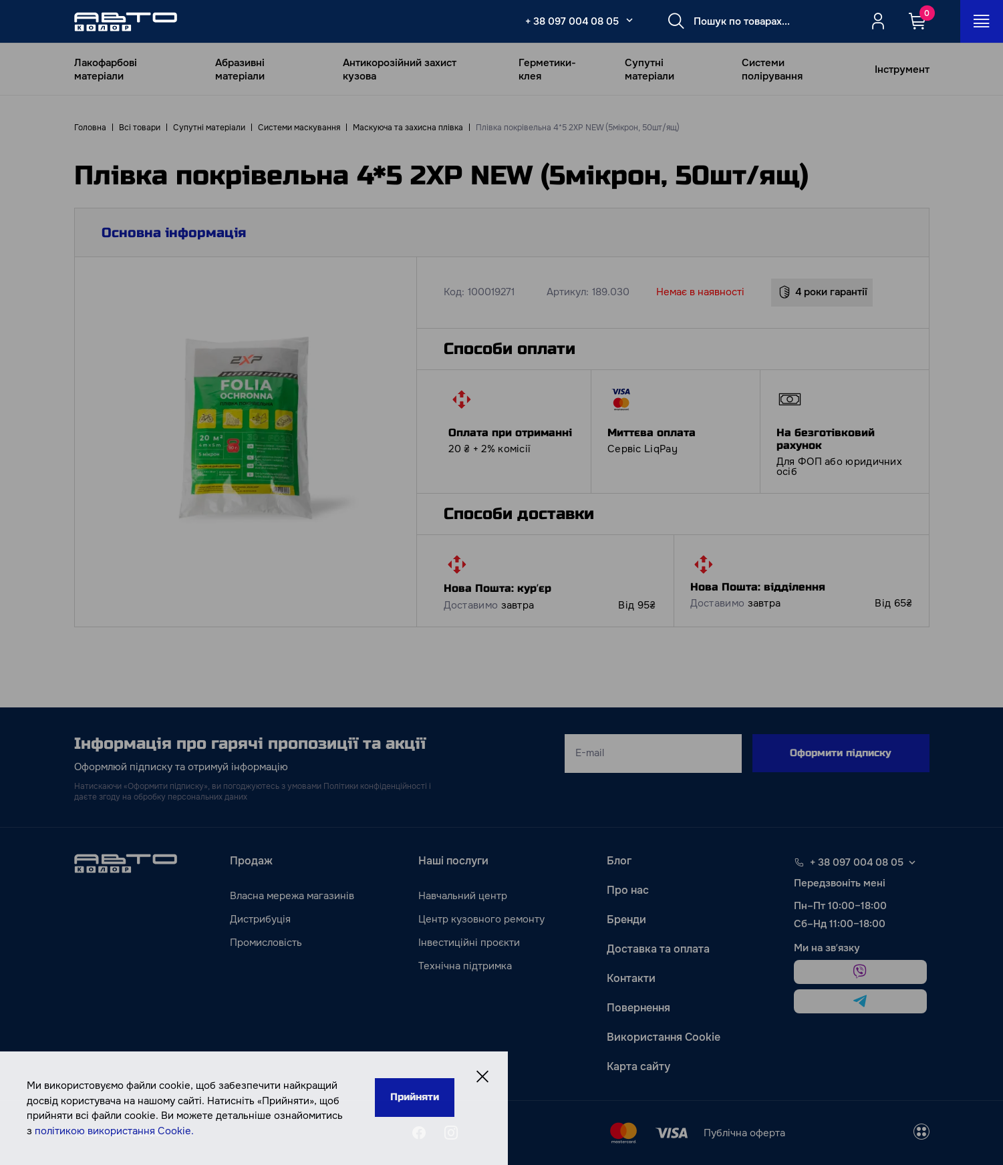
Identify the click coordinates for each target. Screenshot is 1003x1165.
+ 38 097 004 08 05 (572, 21)
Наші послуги (453, 861)
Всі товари (139, 127)
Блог (619, 861)
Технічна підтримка (465, 966)
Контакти (631, 978)
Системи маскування (299, 127)
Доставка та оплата (658, 949)
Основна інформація (174, 232)
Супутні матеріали (649, 69)
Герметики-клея (547, 69)
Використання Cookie (663, 1037)
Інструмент (902, 69)
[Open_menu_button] (981, 21)
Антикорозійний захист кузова (399, 69)
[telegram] (860, 1001)
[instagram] (451, 1133)
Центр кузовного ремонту (481, 919)
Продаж (251, 861)
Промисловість (266, 942)
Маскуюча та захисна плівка (408, 127)
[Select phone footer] (912, 862)
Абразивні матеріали (240, 69)
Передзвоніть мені (839, 883)
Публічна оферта (744, 1133)
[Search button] (676, 21)
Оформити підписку (840, 753)
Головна (90, 127)
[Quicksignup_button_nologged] (878, 21)
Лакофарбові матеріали (105, 69)
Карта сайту (638, 1066)
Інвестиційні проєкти (469, 942)
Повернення (638, 1008)
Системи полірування (772, 69)
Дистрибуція (260, 919)
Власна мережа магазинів (292, 895)
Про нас (628, 890)
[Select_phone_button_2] (629, 20)
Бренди (626, 919)
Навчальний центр (462, 895)
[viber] (860, 972)
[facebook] (419, 1133)
